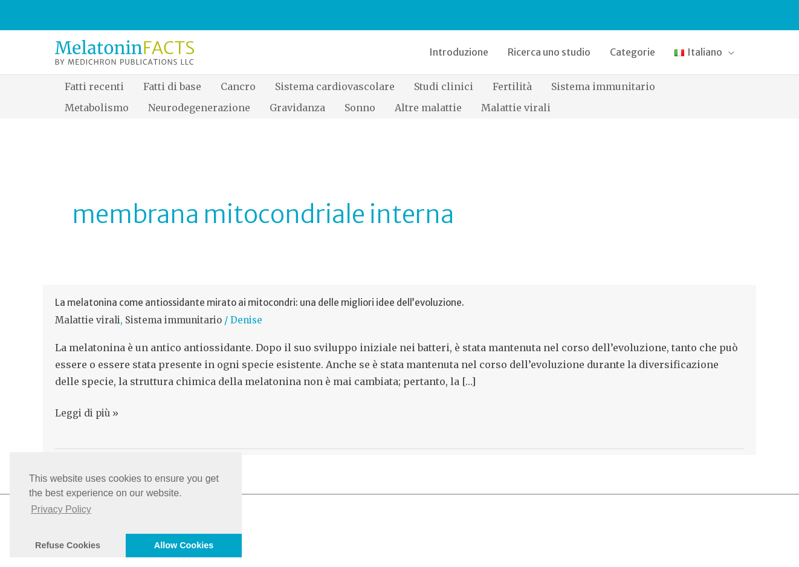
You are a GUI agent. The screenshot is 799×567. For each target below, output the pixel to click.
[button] (704, 52)
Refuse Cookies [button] (67, 545)
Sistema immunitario (173, 320)
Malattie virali (87, 320)
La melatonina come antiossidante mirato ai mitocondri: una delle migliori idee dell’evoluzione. (259, 302)
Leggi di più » (86, 413)
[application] (728, 52)
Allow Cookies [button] (183, 545)
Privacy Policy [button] (61, 509)
